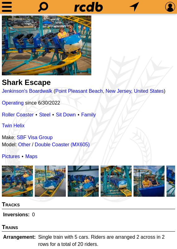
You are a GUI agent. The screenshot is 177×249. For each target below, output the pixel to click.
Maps (31, 156)
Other (24, 144)
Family (88, 114)
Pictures (11, 156)
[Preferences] (170, 7)
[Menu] (7, 7)
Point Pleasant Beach (79, 91)
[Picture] (46, 45)
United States (149, 91)
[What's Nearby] (134, 7)
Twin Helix (13, 125)
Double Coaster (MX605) (62, 144)
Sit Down (66, 114)
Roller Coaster (18, 114)
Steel (44, 114)
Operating (13, 103)
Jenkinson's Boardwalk (27, 91)
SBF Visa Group (34, 137)
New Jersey (118, 91)
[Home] (88, 7)
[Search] (43, 7)
